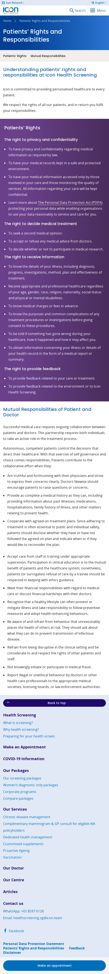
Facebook (13, 931)
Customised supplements (23, 844)
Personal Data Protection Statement (33, 944)
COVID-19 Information (24, 759)
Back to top (36, 702)
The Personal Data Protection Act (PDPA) (70, 202)
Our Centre (13, 880)
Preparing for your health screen (29, 736)
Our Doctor (13, 868)
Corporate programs (19, 791)
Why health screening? (21, 729)
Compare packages (18, 798)
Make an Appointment (24, 747)
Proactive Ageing (16, 850)
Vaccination (12, 857)
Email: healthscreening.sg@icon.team (32, 918)
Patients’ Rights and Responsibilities (33, 948)
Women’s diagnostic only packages (30, 785)
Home (7, 21)
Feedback (77, 948)
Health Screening (19, 715)
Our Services (15, 809)
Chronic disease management (26, 817)
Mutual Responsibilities (48, 56)
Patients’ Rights (14, 56)
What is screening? (18, 722)
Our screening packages (22, 778)
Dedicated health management (27, 837)
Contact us (13, 903)
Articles (10, 891)
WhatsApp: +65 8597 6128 (23, 911)
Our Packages (16, 770)
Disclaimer (12, 952)
